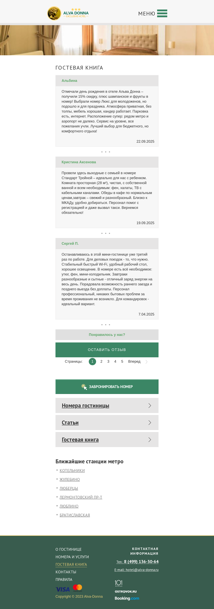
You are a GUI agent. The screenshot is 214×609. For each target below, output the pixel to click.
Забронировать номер (111, 386)
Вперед (134, 361)
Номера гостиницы (85, 405)
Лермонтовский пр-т (81, 497)
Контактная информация (144, 551)
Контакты (65, 572)
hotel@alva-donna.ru (142, 569)
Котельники (72, 470)
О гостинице (68, 549)
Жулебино (70, 479)
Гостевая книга (80, 439)
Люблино (69, 506)
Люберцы (69, 488)
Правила (63, 579)
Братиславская (75, 514)
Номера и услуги (72, 556)
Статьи (70, 422)
